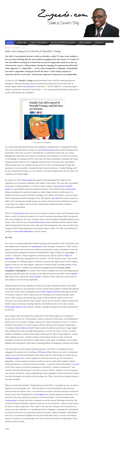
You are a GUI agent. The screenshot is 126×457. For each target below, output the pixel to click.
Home (10, 43)
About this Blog (38, 43)
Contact (99, 43)
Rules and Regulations (63, 43)
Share (7, 429)
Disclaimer (85, 43)
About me (21, 43)
